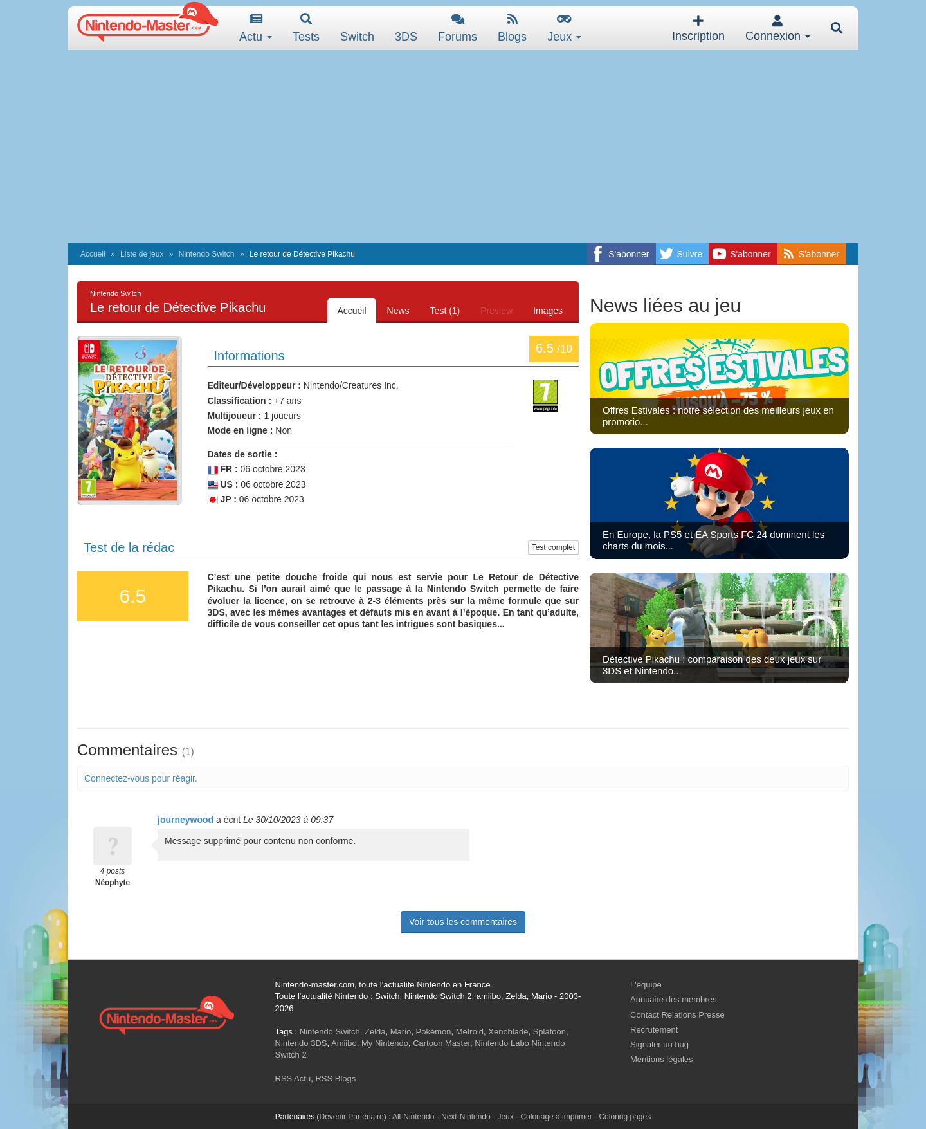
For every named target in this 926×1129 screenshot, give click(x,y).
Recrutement (654, 1029)
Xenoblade (508, 1031)
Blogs (512, 28)
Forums (457, 28)
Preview (496, 311)
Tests (306, 28)
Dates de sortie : (243, 454)
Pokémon (433, 1031)
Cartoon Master (441, 1043)
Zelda (375, 1031)
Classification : (240, 401)
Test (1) (445, 311)
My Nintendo (384, 1043)
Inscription (698, 28)
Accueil (92, 254)
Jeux (564, 28)
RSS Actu (293, 1078)
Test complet (553, 547)
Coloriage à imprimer (556, 1116)
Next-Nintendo (466, 1116)
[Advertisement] (463, 147)
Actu (255, 28)
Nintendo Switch (207, 254)
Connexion (777, 28)
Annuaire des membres (673, 999)
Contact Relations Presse (677, 1015)
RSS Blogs (335, 1078)
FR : (223, 469)
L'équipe (646, 984)
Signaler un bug (659, 1044)
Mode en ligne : (240, 430)
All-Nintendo (413, 1116)
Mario (401, 1031)
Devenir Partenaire (352, 1116)
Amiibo (344, 1043)
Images (548, 311)
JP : (222, 499)
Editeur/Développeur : (254, 385)
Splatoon (549, 1031)
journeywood (185, 819)
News (398, 311)
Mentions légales (661, 1059)
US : (223, 484)
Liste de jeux (141, 254)
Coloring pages (625, 1116)
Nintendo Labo (502, 1043)
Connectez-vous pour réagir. (140, 778)
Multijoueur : (235, 415)
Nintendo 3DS (301, 1043)
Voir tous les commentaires (463, 922)
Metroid (470, 1031)
